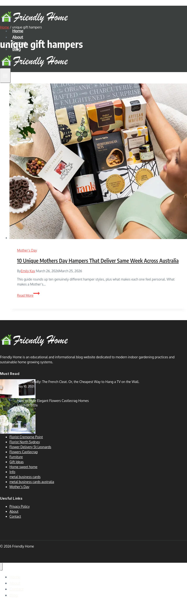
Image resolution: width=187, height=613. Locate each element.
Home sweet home (23, 467)
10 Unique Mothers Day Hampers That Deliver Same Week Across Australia (98, 260)
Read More (28, 295)
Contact (19, 42)
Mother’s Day (27, 250)
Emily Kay (28, 271)
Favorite (15, 432)
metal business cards (24, 477)
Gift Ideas (16, 462)
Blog (16, 48)
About (17, 36)
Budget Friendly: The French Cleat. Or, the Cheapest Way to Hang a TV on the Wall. (78, 382)
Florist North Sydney (24, 442)
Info (12, 472)
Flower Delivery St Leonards (30, 447)
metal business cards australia (31, 482)
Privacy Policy (19, 506)
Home (17, 30)
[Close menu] (1, 567)
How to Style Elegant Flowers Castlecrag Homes (53, 401)
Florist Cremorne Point (26, 437)
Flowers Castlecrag (23, 452)
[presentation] (98, 161)
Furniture (16, 457)
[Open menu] (5, 75)
